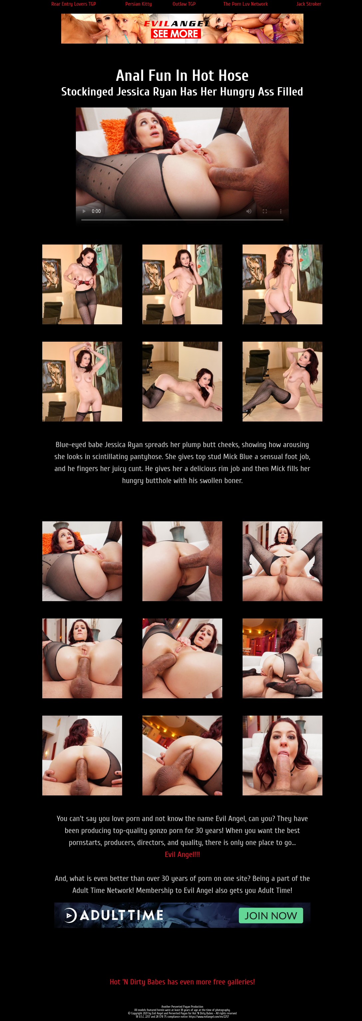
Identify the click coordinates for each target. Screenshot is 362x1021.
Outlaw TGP (184, 4)
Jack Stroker (308, 4)
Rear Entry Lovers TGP (73, 4)
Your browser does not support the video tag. (182, 167)
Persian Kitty (138, 4)
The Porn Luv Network (245, 4)
